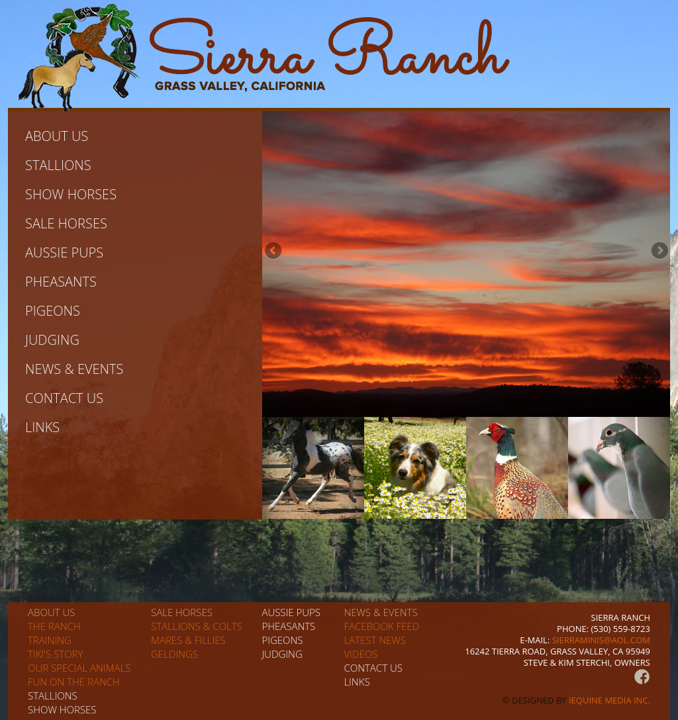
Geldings (174, 653)
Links (42, 427)
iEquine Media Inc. (609, 700)
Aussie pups (64, 252)
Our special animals (79, 667)
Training (50, 640)
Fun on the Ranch (74, 681)
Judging (52, 340)
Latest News (374, 640)
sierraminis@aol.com (601, 640)
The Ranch (54, 626)
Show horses (71, 194)
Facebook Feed (381, 626)
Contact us (64, 398)
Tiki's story (55, 653)
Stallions (58, 165)
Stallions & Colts (196, 626)
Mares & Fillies (188, 640)
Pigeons (52, 311)
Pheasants (61, 282)
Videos (360, 653)
